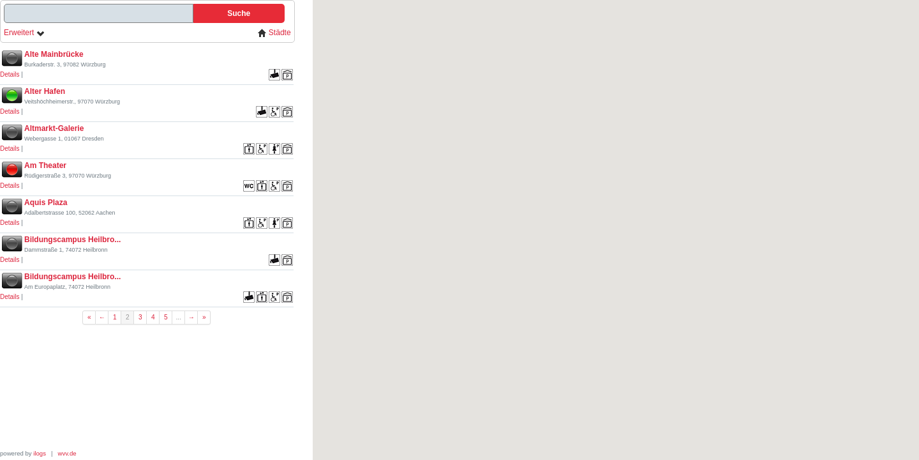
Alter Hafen (44, 91)
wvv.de (67, 453)
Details (10, 74)
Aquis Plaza (45, 202)
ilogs (39, 453)
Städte (274, 33)
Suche (238, 13)
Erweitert (24, 33)
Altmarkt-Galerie (54, 128)
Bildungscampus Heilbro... (72, 239)
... (179, 317)
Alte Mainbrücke (54, 54)
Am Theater (45, 165)
